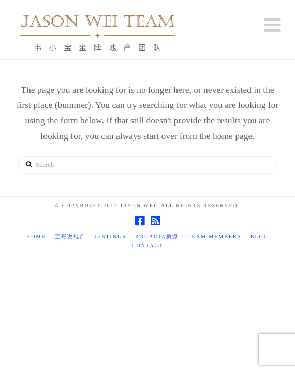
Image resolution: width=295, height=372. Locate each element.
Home (36, 236)
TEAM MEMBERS (215, 236)
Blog (259, 236)
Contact (147, 246)
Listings (110, 236)
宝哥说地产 (70, 236)
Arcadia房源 (157, 236)
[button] (272, 25)
